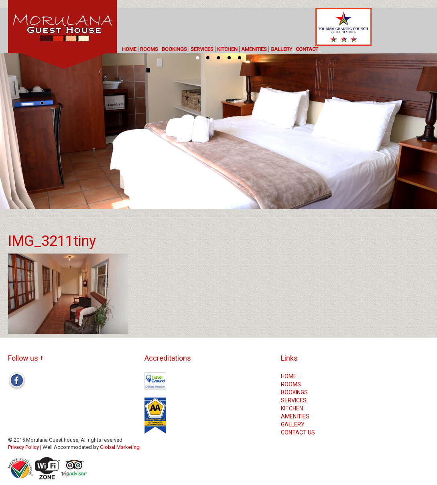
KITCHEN (227, 49)
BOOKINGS (174, 49)
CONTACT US (298, 432)
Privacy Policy (23, 447)
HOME (129, 49)
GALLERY (281, 49)
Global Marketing (120, 447)
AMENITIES (254, 49)
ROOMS (149, 49)
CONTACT (307, 49)
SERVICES (202, 49)
